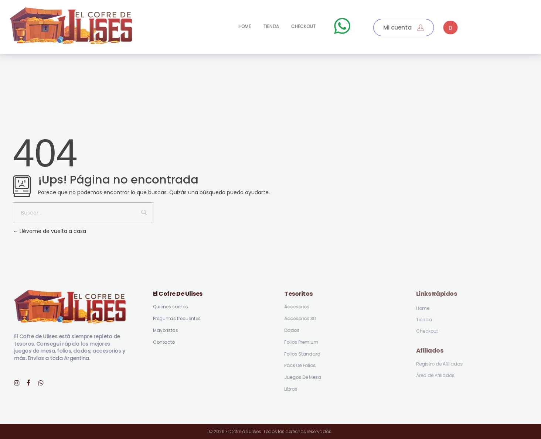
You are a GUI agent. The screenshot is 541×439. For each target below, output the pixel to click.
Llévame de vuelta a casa (49, 231)
